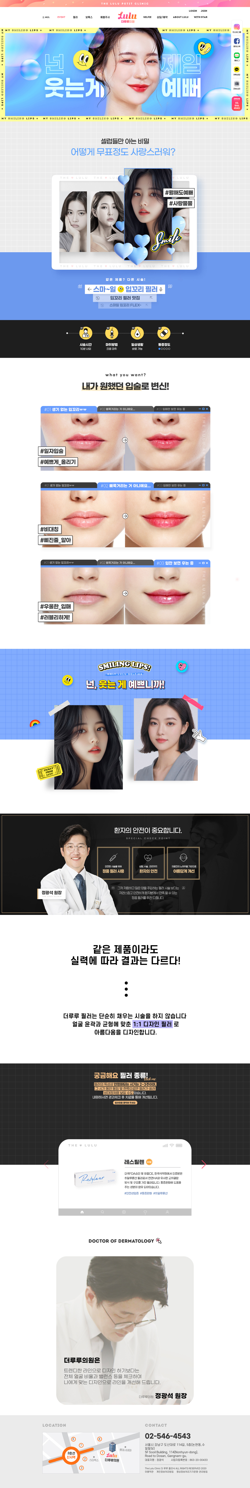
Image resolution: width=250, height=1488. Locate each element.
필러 (75, 17)
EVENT (61, 17)
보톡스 (89, 17)
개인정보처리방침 (165, 1472)
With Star (200, 17)
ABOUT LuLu (180, 17)
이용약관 (149, 1472)
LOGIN (193, 11)
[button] (100, 1116)
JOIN (204, 11)
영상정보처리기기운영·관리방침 (192, 1472)
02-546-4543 (168, 1435)
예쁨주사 (105, 17)
